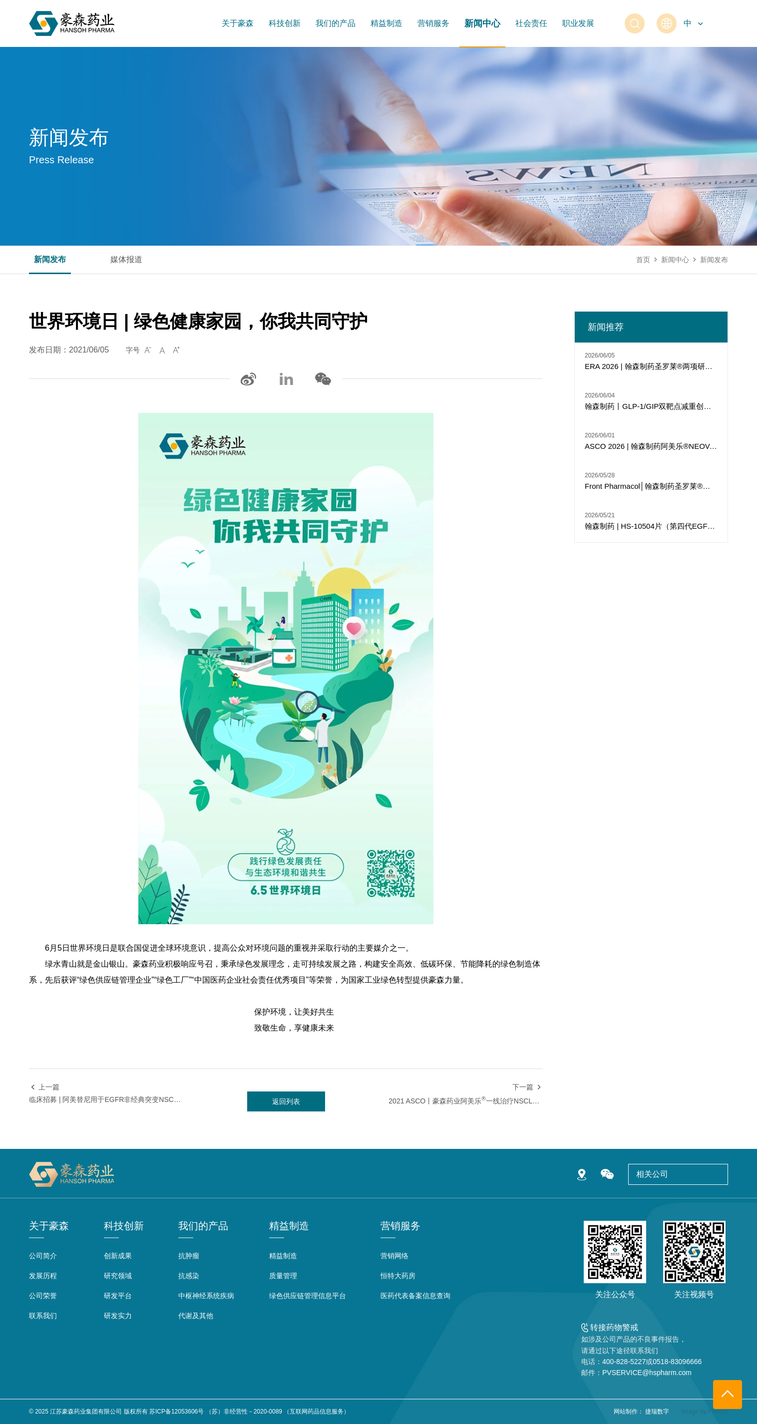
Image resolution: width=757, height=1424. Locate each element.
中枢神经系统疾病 (206, 1296)
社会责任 (531, 23)
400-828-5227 (624, 1362)
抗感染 (188, 1276)
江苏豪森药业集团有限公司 (86, 1411)
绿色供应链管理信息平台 (307, 1296)
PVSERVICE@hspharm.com (647, 1373)
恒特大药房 (397, 1276)
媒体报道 (126, 260)
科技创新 (285, 23)
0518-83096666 (677, 1362)
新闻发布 (50, 260)
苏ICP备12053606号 (176, 1411)
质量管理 (283, 1276)
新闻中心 (482, 23)
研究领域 (118, 1276)
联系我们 (43, 1316)
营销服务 (433, 23)
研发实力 (118, 1316)
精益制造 (386, 23)
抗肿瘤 (188, 1256)
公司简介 (43, 1256)
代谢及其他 (195, 1316)
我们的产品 (336, 23)
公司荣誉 (43, 1296)
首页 (643, 260)
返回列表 (286, 1101)
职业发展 (578, 23)
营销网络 (394, 1256)
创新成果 (118, 1256)
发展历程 (43, 1276)
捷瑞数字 (657, 1411)
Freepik (718, 1411)
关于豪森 (238, 23)
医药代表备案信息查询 (415, 1296)
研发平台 (118, 1296)
